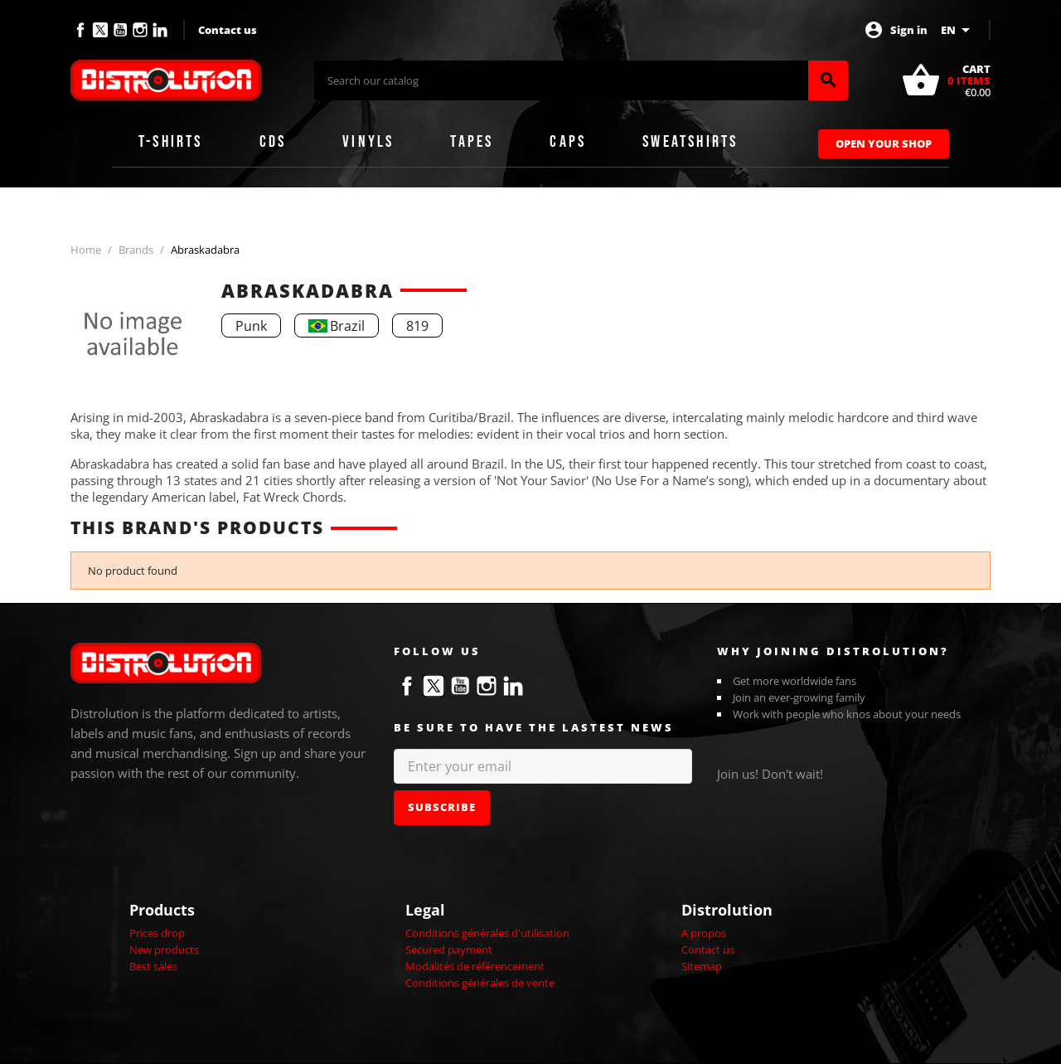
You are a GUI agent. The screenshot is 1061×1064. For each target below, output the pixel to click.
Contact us (227, 29)
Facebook (80, 30)
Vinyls (368, 142)
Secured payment (448, 949)
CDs (273, 142)
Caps (568, 142)
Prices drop (157, 933)
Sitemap (701, 966)
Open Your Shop (884, 143)
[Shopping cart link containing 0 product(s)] (946, 80)
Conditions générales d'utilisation (487, 933)
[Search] (561, 80)
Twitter (100, 30)
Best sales (153, 966)
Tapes (471, 142)
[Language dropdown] (958, 30)
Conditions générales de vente (480, 982)
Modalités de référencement (475, 966)
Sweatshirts (690, 142)
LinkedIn (160, 30)
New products (164, 949)
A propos (703, 933)
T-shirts (170, 142)
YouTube (120, 30)
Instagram (140, 30)
